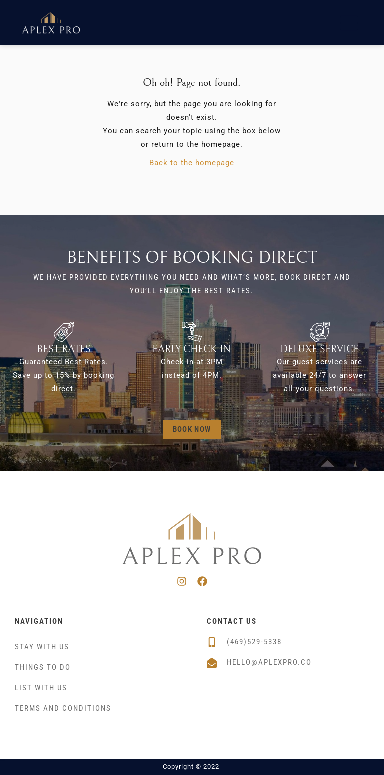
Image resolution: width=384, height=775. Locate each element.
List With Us (41, 687)
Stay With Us (42, 646)
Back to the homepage (192, 162)
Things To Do (43, 667)
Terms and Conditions (63, 708)
